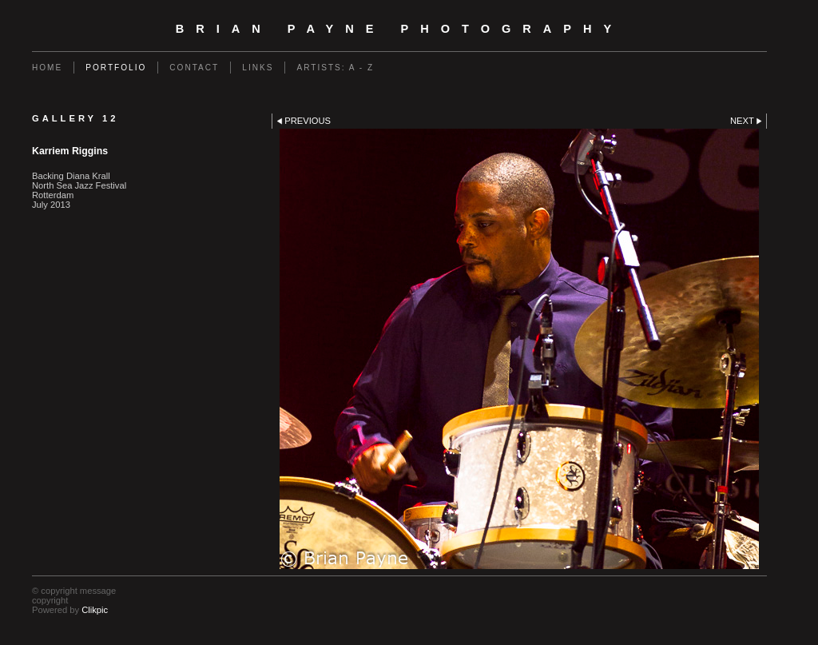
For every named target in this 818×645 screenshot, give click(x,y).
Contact (194, 67)
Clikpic (94, 610)
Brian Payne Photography (400, 28)
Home (47, 67)
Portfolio (115, 67)
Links (257, 67)
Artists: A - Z (335, 67)
